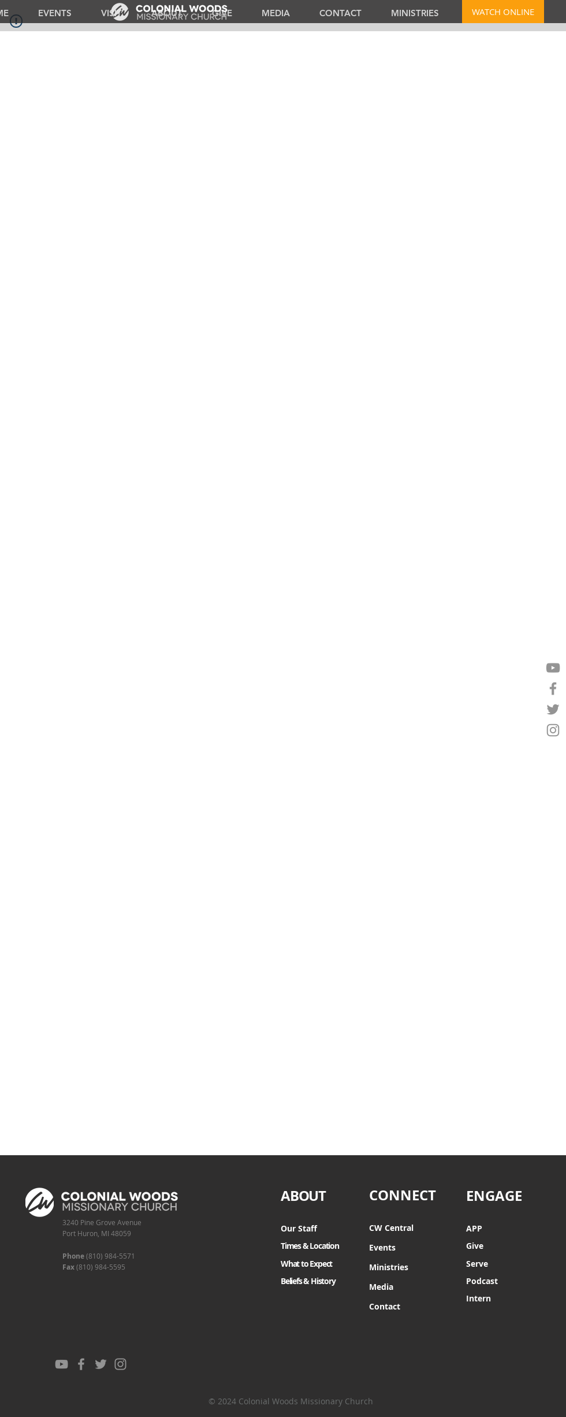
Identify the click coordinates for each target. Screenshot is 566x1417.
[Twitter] (553, 709)
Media (381, 1286)
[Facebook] (553, 688)
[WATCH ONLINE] (503, 11)
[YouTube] (553, 667)
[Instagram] (553, 730)
